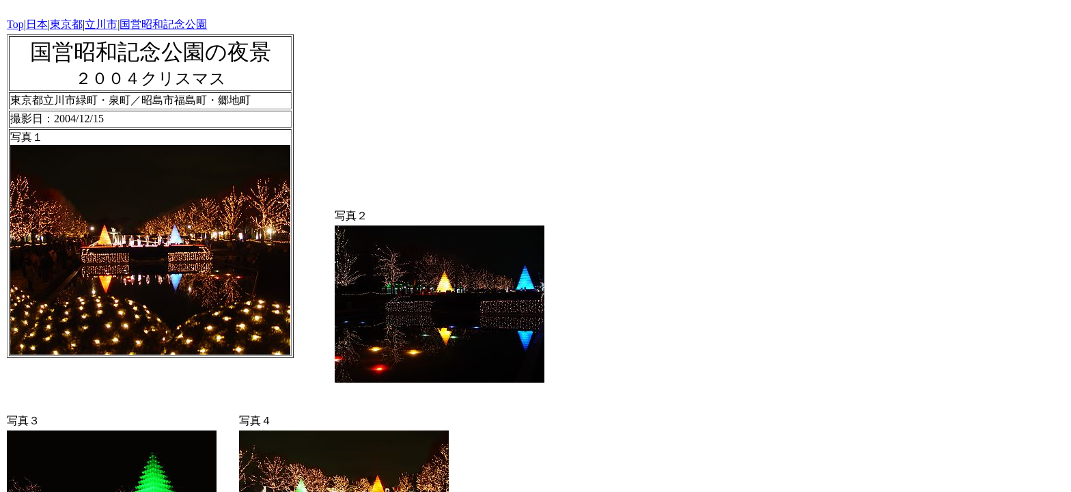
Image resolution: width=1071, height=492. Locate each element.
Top (15, 24)
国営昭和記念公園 (163, 24)
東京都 (66, 24)
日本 (37, 24)
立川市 (101, 24)
